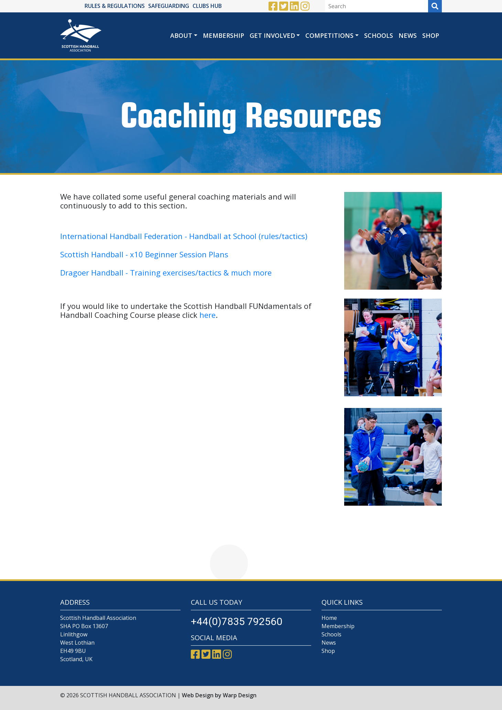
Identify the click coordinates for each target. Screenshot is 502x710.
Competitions (329, 35)
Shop (430, 35)
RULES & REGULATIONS (115, 6)
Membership (223, 35)
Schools (378, 35)
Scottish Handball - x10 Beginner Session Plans (145, 254)
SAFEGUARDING (168, 6)
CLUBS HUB (207, 6)
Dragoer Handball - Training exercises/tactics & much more (166, 272)
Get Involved (272, 35)
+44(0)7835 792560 (236, 621)
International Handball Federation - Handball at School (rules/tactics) (183, 236)
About (181, 35)
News (408, 35)
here (207, 315)
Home (329, 618)
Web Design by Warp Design (219, 695)
